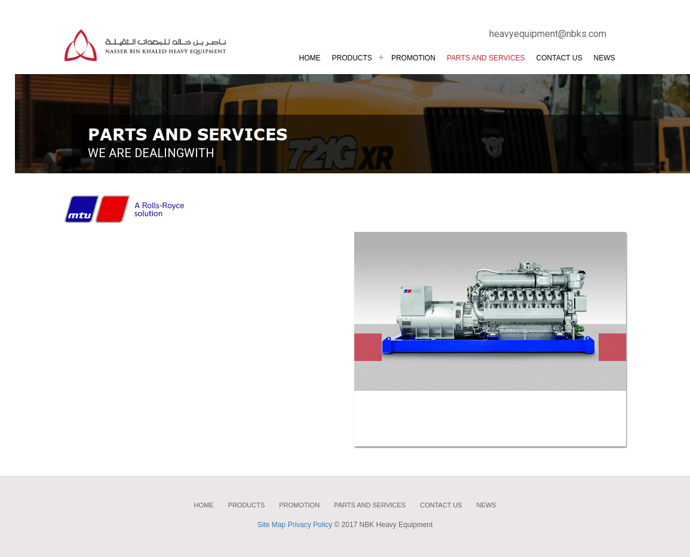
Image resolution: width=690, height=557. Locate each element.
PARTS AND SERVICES (486, 58)
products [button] (352, 58)
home (204, 505)
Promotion (299, 505)
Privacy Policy (309, 525)
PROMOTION (413, 58)
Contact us (559, 58)
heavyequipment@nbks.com (547, 33)
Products (246, 505)
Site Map (271, 525)
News (604, 58)
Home (310, 58)
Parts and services (370, 505)
